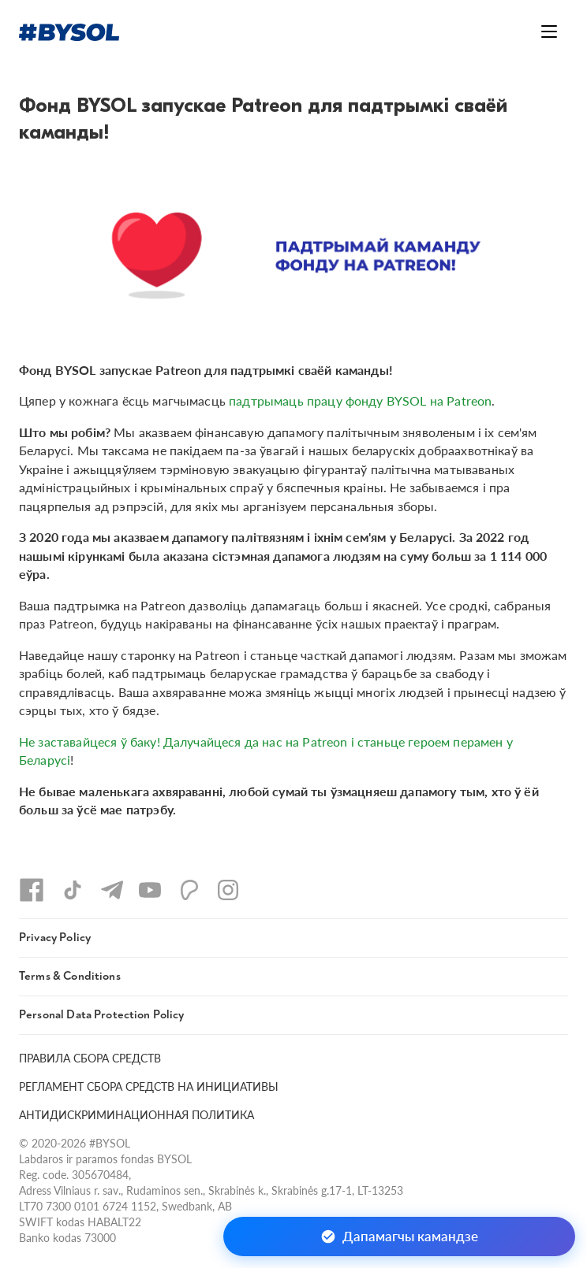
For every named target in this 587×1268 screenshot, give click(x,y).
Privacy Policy (55, 937)
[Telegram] (112, 890)
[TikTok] (72, 889)
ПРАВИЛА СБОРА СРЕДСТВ (90, 1058)
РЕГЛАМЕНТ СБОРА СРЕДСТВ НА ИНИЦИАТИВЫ (149, 1086)
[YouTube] (150, 890)
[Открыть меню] (549, 31)
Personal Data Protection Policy (102, 1014)
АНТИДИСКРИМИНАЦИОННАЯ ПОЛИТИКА (136, 1115)
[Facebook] (31, 889)
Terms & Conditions (70, 976)
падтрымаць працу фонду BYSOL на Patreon (360, 400)
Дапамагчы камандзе (399, 1236)
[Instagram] (228, 890)
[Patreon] (189, 889)
